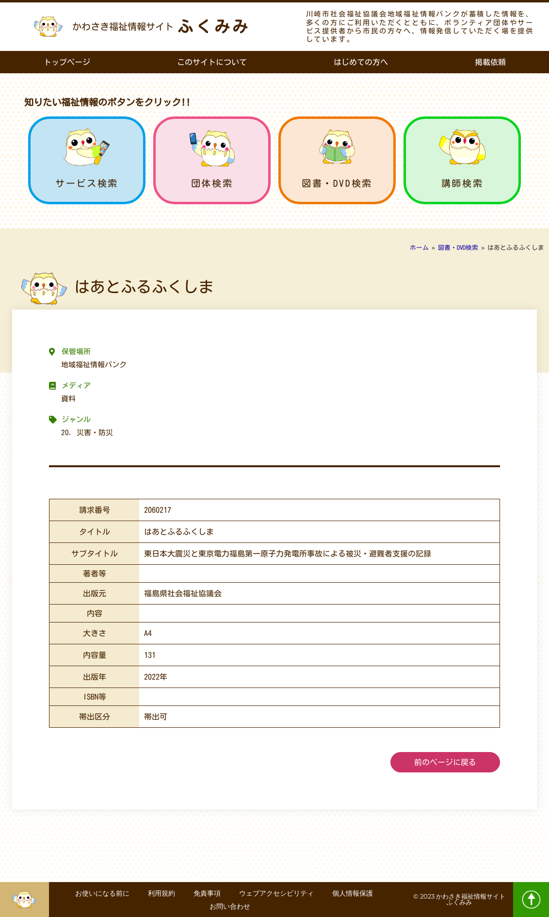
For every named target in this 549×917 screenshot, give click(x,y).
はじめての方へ (361, 62)
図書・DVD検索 (337, 183)
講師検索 (462, 183)
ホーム (419, 248)
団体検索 (212, 183)
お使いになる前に (100, 893)
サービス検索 (86, 183)
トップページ (67, 62)
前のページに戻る (445, 762)
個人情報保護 (354, 893)
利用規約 (160, 893)
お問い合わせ (230, 905)
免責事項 (206, 893)
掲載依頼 (490, 62)
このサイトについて (212, 62)
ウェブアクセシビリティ (277, 893)
